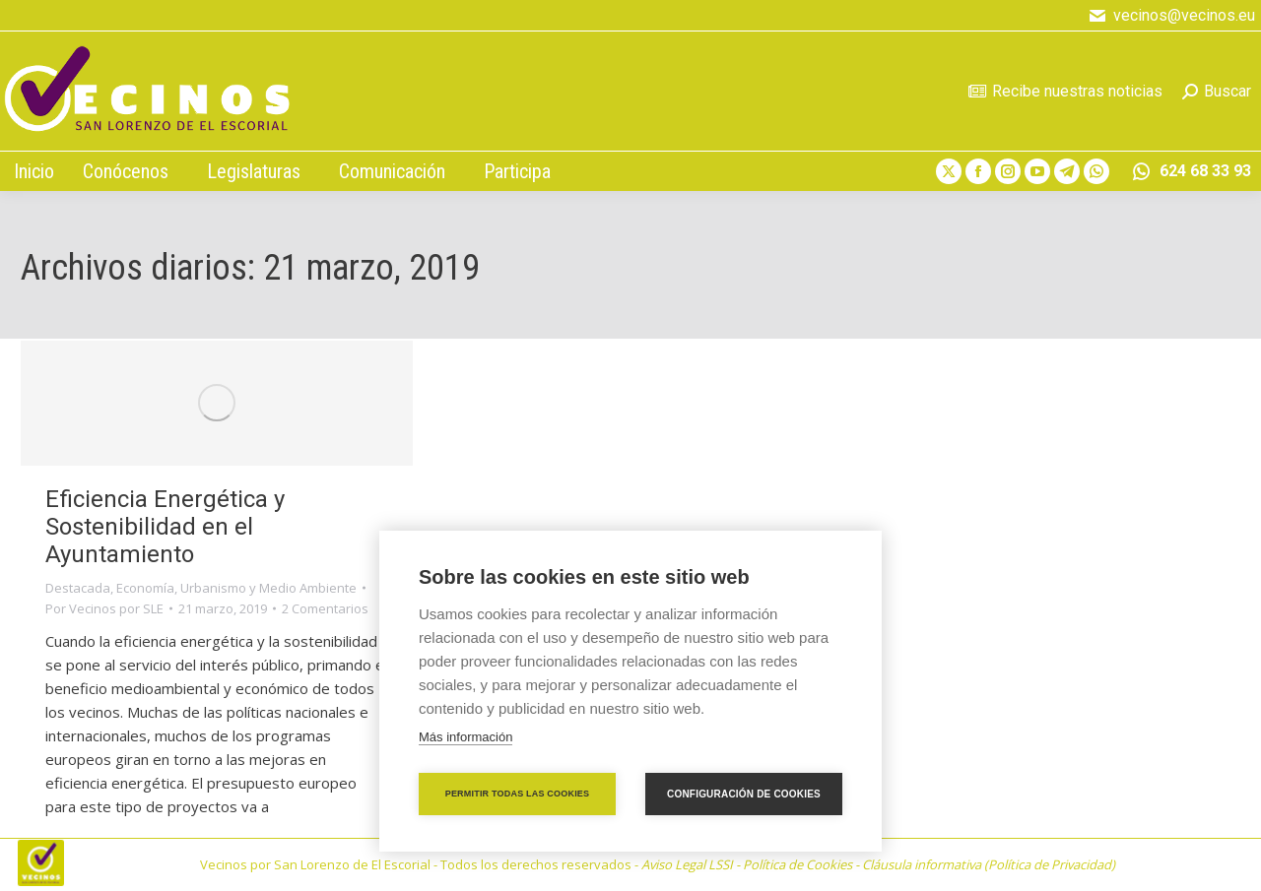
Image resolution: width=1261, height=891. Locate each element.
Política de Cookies (797, 864)
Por (104, 608)
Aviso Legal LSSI (687, 864)
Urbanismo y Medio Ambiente (268, 588)
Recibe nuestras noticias (1065, 91)
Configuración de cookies (744, 794)
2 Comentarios (325, 608)
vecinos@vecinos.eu (1171, 16)
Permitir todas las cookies (517, 793)
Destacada (77, 588)
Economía (145, 588)
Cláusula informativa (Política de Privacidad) (988, 864)
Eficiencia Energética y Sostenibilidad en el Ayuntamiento (165, 526)
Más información (465, 737)
